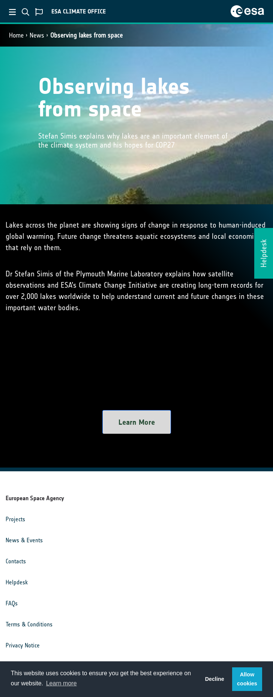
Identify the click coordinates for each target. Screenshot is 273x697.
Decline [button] (214, 679)
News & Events (24, 540)
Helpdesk (17, 582)
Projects (15, 519)
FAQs (12, 603)
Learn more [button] (61, 683)
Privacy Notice (23, 645)
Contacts (16, 561)
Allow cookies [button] (247, 678)
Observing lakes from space (86, 35)
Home (16, 35)
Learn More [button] (136, 422)
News (37, 35)
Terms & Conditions (29, 624)
